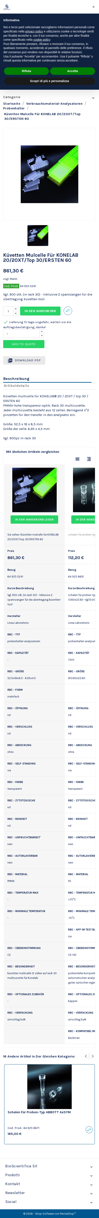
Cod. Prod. (11, 286)
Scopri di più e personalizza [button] (49, 81)
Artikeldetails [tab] (16, 385)
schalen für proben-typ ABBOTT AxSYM (39, 1112)
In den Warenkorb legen (34, 519)
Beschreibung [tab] (16, 378)
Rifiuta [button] (26, 71)
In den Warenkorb (40, 311)
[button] (93, 6)
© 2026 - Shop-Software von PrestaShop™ (49, 1213)
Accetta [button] (72, 71)
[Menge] (8, 311)
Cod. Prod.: (15, 1128)
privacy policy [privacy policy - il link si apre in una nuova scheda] (34, 31)
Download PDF (24, 360)
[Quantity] (21, 333)
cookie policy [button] (41, 39)
